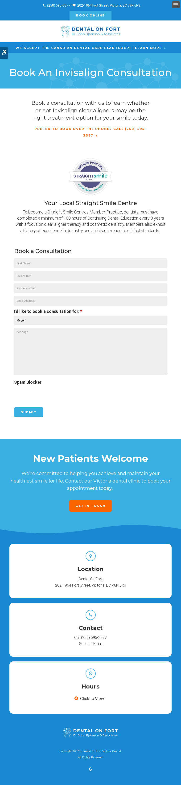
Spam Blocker (27, 382)
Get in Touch (90, 505)
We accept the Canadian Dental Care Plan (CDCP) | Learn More (89, 48)
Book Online (90, 15)
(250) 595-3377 (58, 5)
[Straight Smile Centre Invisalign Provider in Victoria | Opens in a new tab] (90, 176)
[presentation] (41, 393)
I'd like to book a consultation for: (48, 311)
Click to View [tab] (92, 698)
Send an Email (90, 643)
